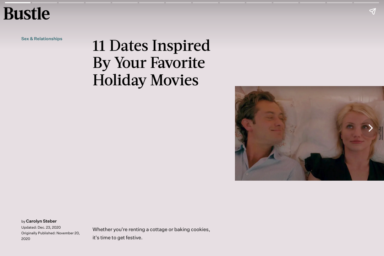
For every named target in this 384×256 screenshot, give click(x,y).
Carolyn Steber (41, 221)
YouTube (380, 133)
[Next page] (370, 128)
